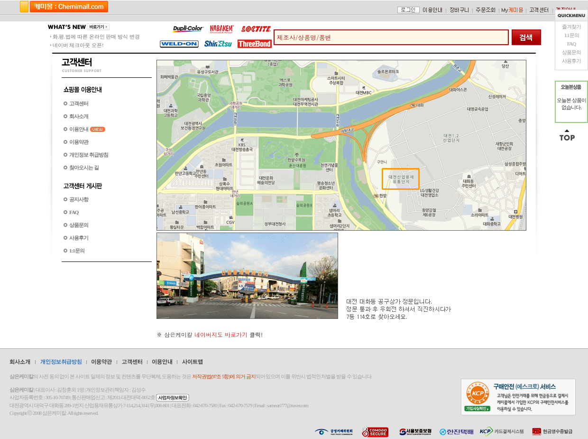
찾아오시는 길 (84, 167)
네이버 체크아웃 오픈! (78, 45)
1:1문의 (571, 35)
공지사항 (78, 199)
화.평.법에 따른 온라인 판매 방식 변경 (96, 36)
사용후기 (571, 61)
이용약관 (78, 142)
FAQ (571, 44)
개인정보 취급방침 (88, 155)
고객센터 (78, 103)
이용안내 (78, 129)
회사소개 (78, 116)
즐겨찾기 (571, 26)
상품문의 (571, 52)
